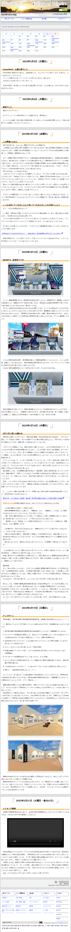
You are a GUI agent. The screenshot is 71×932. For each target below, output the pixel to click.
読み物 (10, 26)
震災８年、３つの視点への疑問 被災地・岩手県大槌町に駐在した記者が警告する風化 (32, 498)
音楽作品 (18, 906)
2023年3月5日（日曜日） (35, 61)
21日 (12, 47)
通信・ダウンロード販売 (8, 911)
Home (3, 26)
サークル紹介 (5, 902)
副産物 (31, 906)
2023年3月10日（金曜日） (35, 134)
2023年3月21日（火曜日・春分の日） (35, 800)
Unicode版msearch (62, 923)
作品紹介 (4, 897)
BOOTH (58, 910)
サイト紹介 (46, 897)
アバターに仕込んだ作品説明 (35, 832)
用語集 (31, 910)
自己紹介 (45, 902)
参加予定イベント (7, 906)
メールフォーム (47, 906)
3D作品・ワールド (21, 910)
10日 (36, 40)
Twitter (58, 897)
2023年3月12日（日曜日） (35, 252)
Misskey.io (59, 902)
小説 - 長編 (19, 897)
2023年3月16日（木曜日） (35, 425)
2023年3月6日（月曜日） (35, 99)
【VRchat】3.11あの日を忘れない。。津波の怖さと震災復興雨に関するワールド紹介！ (31, 233)
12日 (53, 40)
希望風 (58, 918)
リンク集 (45, 910)
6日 (3, 40)
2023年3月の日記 (9, 15)
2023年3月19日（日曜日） (35, 608)
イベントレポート (34, 902)
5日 (53, 36)
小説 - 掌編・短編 (20, 902)
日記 (16, 26)
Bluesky (58, 906)
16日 (28, 43)
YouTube (58, 914)
